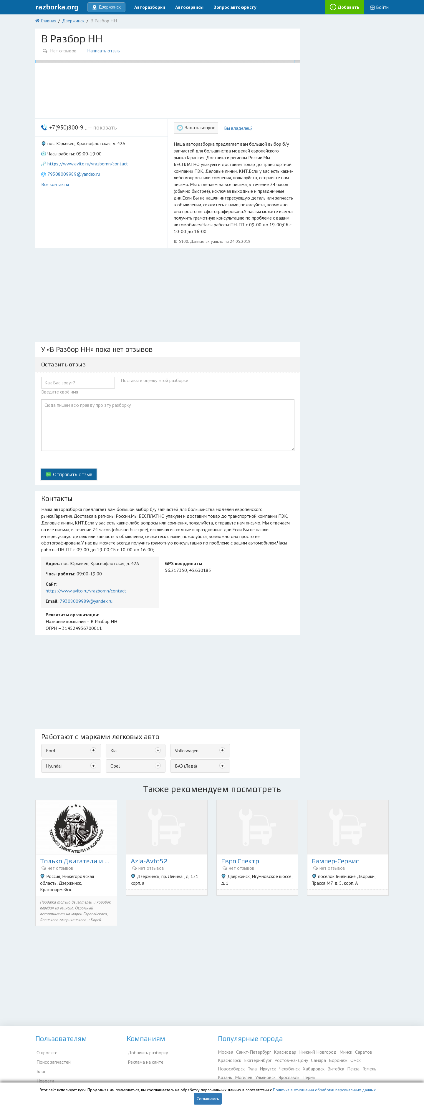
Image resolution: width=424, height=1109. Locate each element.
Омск (355, 1061)
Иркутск (268, 1070)
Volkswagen (186, 750)
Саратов (363, 1052)
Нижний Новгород (318, 1052)
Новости (44, 1078)
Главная (48, 21)
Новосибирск (231, 1070)
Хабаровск (313, 1070)
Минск (345, 1052)
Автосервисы (189, 7)
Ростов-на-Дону (291, 1061)
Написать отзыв (104, 51)
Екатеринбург (257, 1061)
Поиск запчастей (52, 1061)
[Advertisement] (167, 295)
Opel (115, 766)
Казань (225, 1078)
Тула (252, 1070)
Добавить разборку (147, 1052)
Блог (39, 1070)
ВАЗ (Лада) (186, 766)
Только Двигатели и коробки (76, 861)
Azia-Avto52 (150, 861)
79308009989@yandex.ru (73, 174)
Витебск (335, 1070)
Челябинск (289, 1070)
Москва (225, 1052)
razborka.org (57, 7)
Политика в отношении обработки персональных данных (324, 1090)
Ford (50, 750)
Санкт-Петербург (253, 1052)
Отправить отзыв (72, 474)
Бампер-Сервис (337, 861)
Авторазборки (149, 7)
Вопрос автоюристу (234, 7)
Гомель (369, 1070)
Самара (318, 1061)
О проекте (45, 1052)
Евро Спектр (241, 861)
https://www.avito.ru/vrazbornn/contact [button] (87, 164)
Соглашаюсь (208, 1098)
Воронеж (338, 1061)
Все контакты (55, 184)
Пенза (353, 1070)
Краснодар (285, 1052)
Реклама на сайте (144, 1061)
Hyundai (54, 766)
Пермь (308, 1078)
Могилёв (243, 1078)
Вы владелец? (238, 128)
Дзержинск (73, 21)
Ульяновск (265, 1078)
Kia (113, 750)
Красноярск (229, 1061)
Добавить (349, 7)
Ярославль (289, 1078)
